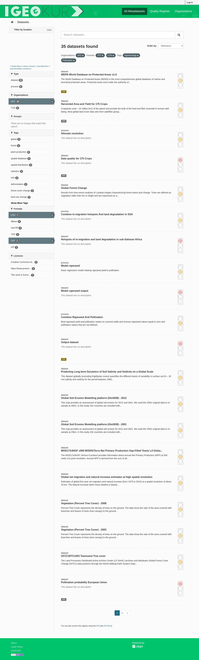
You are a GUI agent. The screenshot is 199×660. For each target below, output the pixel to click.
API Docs (107, 626)
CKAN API (16, 650)
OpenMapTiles (42, 66)
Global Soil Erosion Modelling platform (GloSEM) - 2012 (94, 398)
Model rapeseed (70, 265)
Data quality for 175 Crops (76, 158)
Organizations (183, 11)
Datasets (23, 22)
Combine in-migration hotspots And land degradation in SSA (97, 214)
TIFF (63, 121)
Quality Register (160, 11)
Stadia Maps (16, 66)
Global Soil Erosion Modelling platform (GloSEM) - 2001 (94, 424)
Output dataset (70, 342)
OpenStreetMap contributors (20, 69)
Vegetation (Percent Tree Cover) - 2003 (83, 529)
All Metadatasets (134, 11)
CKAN (137, 646)
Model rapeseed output (74, 290)
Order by (151, 46)
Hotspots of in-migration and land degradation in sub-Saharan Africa (101, 239)
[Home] (12, 22)
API (97, 626)
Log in (190, 2)
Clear (49, 30)
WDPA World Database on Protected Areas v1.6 (89, 74)
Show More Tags (19, 203)
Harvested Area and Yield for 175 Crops (84, 104)
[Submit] (179, 34)
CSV (63, 92)
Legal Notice (17, 647)
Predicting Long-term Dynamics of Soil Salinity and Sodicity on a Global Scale (107, 371)
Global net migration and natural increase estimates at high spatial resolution (107, 477)
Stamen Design (29, 66)
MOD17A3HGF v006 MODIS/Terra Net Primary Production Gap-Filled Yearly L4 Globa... (112, 450)
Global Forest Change (74, 188)
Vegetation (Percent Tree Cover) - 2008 (83, 503)
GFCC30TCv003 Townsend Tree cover (83, 556)
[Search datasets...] (118, 34)
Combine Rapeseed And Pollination (82, 317)
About (14, 643)
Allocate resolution (72, 133)
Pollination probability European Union (84, 582)
